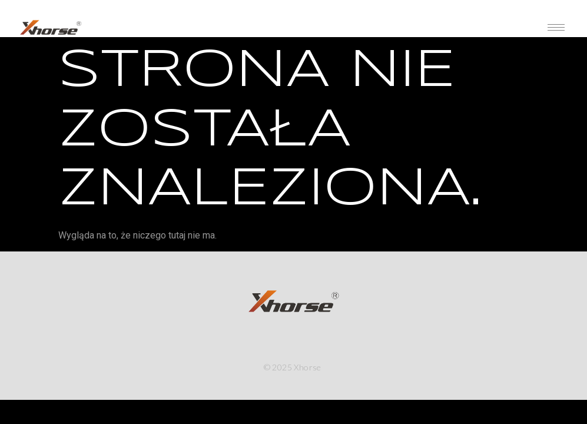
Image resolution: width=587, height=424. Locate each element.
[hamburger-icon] (556, 27)
